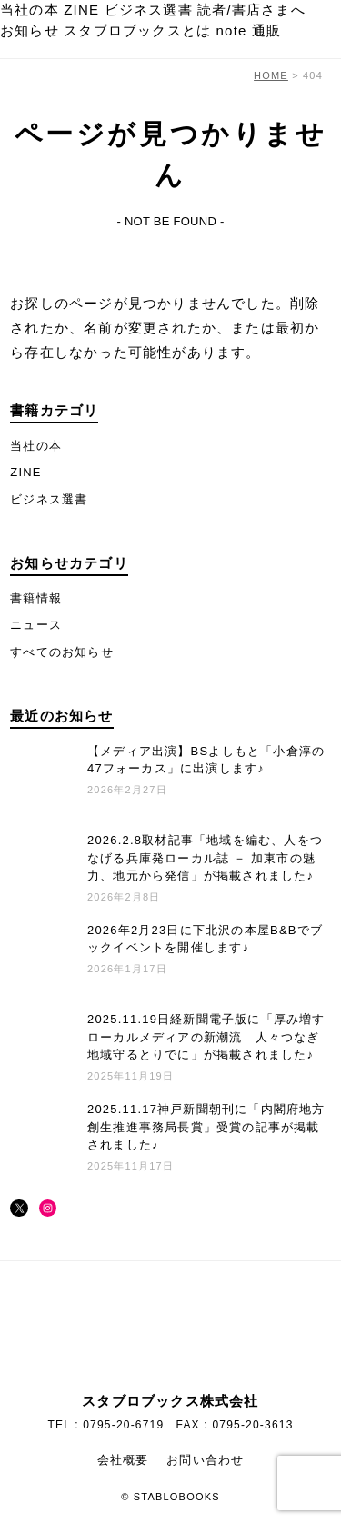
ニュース (36, 625)
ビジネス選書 (149, 9)
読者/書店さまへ (251, 9)
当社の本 (29, 9)
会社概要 (122, 1460)
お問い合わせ (204, 1460)
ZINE (81, 9)
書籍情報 (36, 598)
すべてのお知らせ (62, 652)
